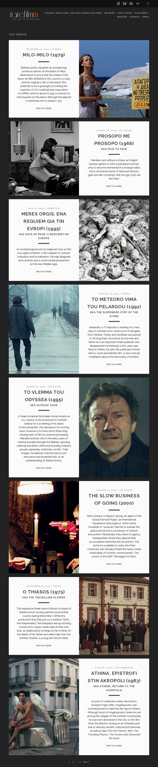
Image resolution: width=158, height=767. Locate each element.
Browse (110, 13)
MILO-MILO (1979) (44, 54)
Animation (53, 208)
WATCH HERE (43, 108)
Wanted (122, 17)
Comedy (56, 49)
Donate (135, 17)
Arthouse (125, 130)
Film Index (141, 13)
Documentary (124, 668)
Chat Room (125, 13)
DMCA (146, 17)
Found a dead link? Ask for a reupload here (73, 13)
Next (86, 762)
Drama (126, 294)
